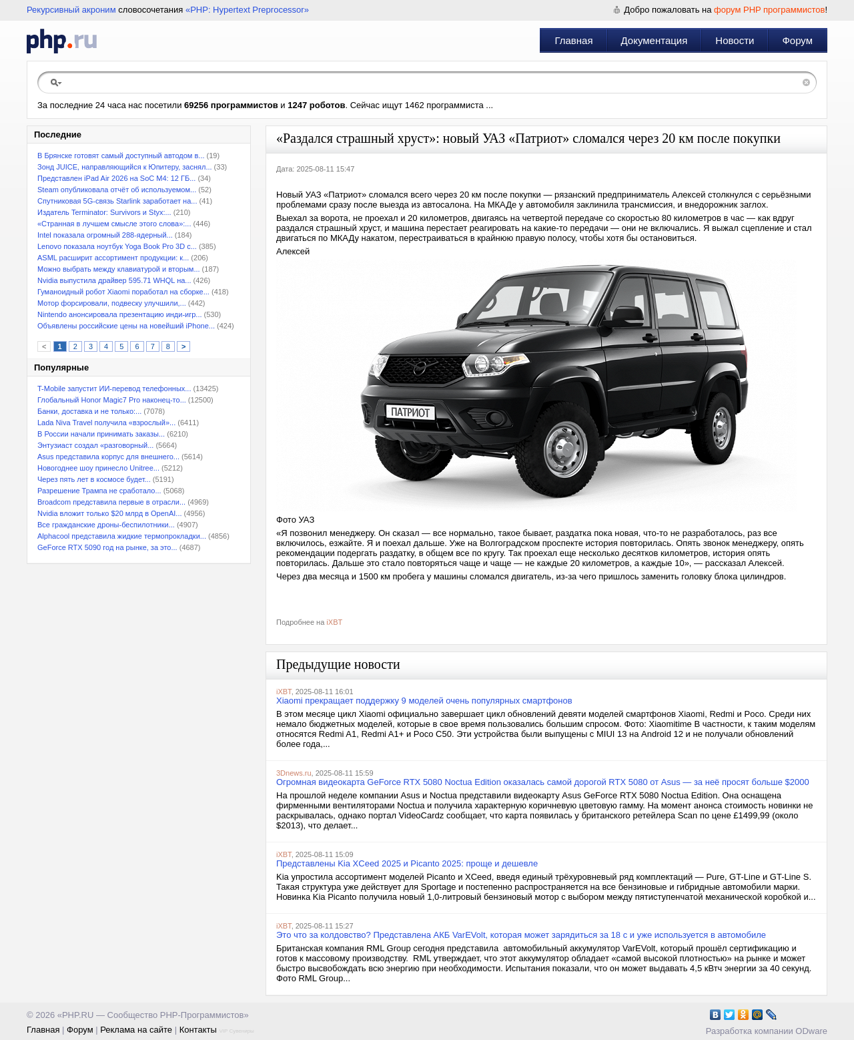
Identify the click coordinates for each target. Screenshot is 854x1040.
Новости (734, 40)
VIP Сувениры (236, 1031)
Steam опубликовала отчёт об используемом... (116, 190)
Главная (573, 40)
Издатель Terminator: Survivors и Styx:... (104, 212)
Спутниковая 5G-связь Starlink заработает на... (117, 201)
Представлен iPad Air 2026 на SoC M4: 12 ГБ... (116, 178)
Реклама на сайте (136, 1030)
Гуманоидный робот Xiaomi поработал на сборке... (123, 292)
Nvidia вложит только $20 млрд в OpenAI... (109, 513)
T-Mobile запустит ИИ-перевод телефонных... (114, 388)
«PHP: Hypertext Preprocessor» (247, 10)
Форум (797, 40)
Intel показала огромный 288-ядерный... (105, 235)
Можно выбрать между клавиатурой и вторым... (118, 269)
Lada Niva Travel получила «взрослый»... (106, 423)
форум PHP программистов (769, 10)
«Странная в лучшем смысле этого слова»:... (114, 224)
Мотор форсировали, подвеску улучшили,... (111, 303)
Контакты (198, 1030)
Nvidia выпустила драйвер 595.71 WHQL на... (114, 280)
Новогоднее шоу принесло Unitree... (98, 468)
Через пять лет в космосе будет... (94, 479)
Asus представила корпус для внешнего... (108, 457)
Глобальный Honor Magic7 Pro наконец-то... (111, 400)
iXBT (334, 622)
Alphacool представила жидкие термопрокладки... (121, 536)
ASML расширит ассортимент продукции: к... (113, 258)
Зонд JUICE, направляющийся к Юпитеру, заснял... (124, 167)
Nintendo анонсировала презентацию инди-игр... (119, 314)
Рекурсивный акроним (71, 10)
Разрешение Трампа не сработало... (99, 491)
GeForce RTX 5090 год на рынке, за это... (107, 547)
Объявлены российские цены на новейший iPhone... (126, 326)
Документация (654, 40)
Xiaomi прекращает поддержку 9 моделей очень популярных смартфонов (424, 701)
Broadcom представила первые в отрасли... (111, 502)
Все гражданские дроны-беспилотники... (106, 525)
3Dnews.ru (294, 773)
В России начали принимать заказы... (101, 434)
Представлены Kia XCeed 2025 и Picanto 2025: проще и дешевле (407, 863)
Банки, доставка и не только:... (89, 411)
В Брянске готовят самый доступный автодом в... (121, 156)
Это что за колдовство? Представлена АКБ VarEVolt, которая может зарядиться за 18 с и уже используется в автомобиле (521, 935)
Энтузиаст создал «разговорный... (95, 445)
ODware (811, 1031)
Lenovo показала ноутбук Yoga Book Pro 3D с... (117, 246)
